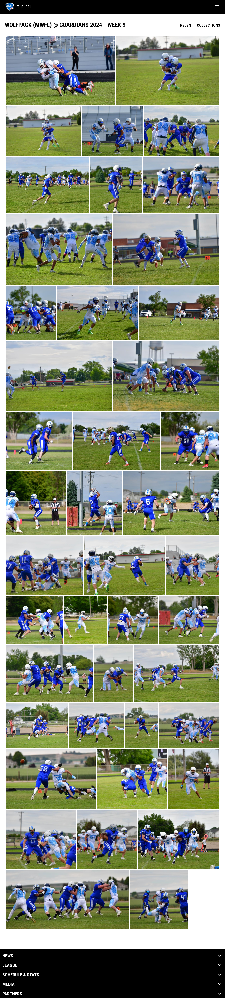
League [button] (9, 965)
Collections (208, 25)
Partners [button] (12, 994)
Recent (186, 25)
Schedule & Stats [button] (20, 975)
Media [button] (8, 984)
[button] (60, 70)
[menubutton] (217, 7)
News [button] (7, 956)
